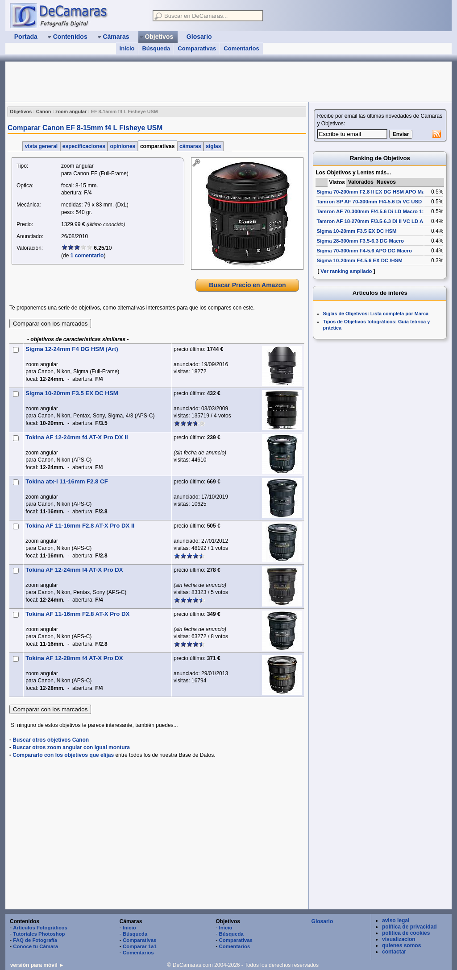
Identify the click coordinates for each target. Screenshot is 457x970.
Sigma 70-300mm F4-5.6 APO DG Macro (364, 250)
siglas (213, 146)
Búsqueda (156, 48)
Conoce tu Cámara (35, 946)
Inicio (127, 48)
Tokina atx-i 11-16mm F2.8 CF (66, 481)
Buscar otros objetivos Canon (50, 740)
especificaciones (84, 146)
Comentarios (241, 48)
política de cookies (406, 933)
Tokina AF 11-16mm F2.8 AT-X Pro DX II (79, 525)
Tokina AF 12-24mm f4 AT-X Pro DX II (76, 437)
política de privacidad (409, 927)
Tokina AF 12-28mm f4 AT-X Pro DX (74, 658)
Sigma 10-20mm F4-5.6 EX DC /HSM (359, 260)
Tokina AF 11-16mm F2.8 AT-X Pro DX (77, 614)
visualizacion (398, 939)
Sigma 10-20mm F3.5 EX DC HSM (71, 393)
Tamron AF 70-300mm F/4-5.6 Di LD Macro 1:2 (371, 211)
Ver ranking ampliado (346, 271)
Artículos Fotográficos (40, 927)
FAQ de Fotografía (35, 940)
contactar (394, 952)
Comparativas (197, 48)
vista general (41, 146)
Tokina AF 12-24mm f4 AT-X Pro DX (74, 569)
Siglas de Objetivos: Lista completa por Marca (375, 313)
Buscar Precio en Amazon (247, 285)
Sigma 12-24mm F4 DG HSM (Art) (71, 349)
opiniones (122, 146)
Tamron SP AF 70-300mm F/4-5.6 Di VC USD (369, 201)
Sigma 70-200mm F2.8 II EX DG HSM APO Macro (374, 191)
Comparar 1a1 (140, 946)
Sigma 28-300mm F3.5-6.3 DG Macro (360, 241)
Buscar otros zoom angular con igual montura (71, 747)
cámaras (190, 146)
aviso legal (395, 920)
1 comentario (87, 255)
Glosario (322, 921)
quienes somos (401, 945)
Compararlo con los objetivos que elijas (63, 755)
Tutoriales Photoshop (39, 934)
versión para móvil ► (37, 965)
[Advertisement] (167, 82)
